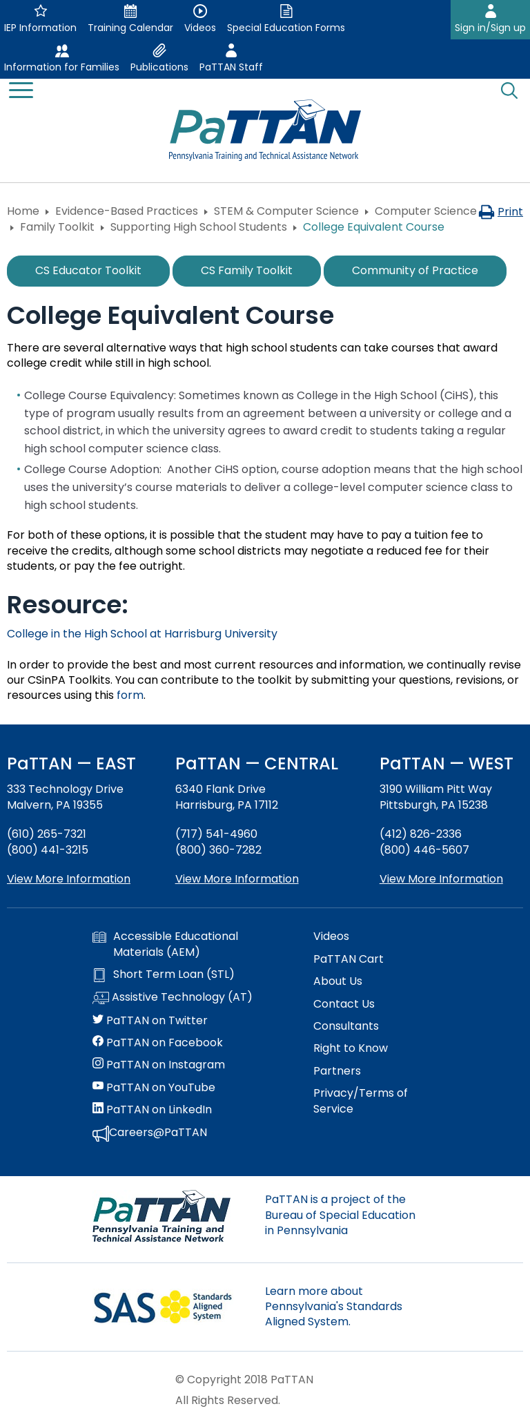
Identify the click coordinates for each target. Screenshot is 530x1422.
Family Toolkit (57, 227)
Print (500, 212)
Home (23, 211)
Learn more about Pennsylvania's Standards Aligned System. (333, 1306)
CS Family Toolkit (247, 270)
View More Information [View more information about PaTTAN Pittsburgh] (441, 879)
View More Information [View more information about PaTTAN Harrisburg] (237, 879)
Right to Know (350, 1048)
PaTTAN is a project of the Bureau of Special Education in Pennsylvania (340, 1214)
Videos (331, 936)
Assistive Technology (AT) (172, 998)
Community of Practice (415, 270)
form (130, 695)
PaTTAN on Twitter (150, 1020)
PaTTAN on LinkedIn (152, 1109)
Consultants (346, 1026)
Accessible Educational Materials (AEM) (165, 944)
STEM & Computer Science (286, 211)
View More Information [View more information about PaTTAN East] (68, 879)
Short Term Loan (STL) (163, 974)
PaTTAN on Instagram (158, 1065)
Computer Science (426, 211)
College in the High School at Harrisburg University (142, 634)
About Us (337, 981)
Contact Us (344, 1004)
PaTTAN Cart (348, 959)
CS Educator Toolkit (88, 270)
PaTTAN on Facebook (157, 1042)
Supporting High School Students (198, 227)
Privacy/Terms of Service (360, 1101)
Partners (337, 1071)
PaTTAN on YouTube (153, 1087)
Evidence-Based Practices (126, 211)
